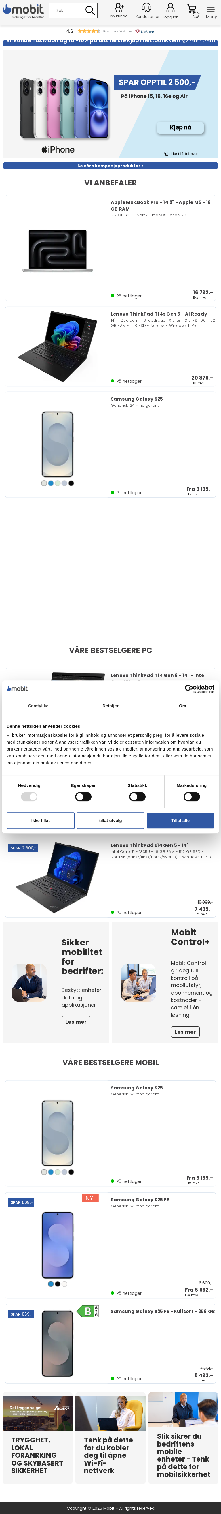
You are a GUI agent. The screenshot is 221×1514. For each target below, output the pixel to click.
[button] (110, 31)
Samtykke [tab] (38, 705)
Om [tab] (182, 705)
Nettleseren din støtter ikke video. (110, 575)
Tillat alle (180, 820)
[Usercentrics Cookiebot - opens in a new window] (189, 689)
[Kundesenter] (146, 7)
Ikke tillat (40, 820)
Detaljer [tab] (110, 705)
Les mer (76, 1021)
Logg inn (170, 8)
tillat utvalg (110, 820)
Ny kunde (119, 16)
